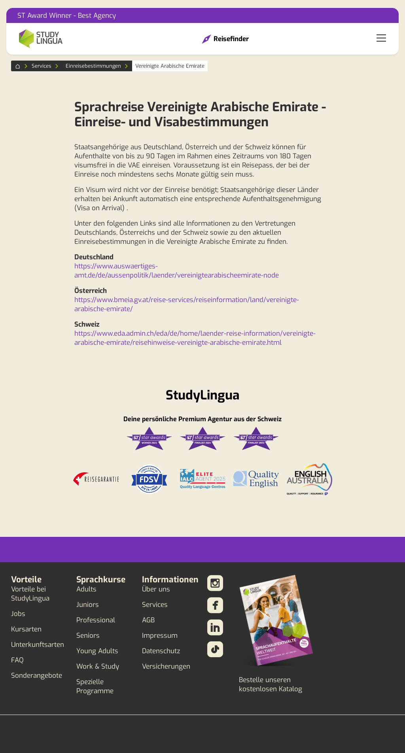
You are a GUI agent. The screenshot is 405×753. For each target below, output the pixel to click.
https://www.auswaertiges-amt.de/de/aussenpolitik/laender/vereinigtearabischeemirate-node (176, 271)
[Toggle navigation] (381, 39)
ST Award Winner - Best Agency (66, 15)
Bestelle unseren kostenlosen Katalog (270, 684)
